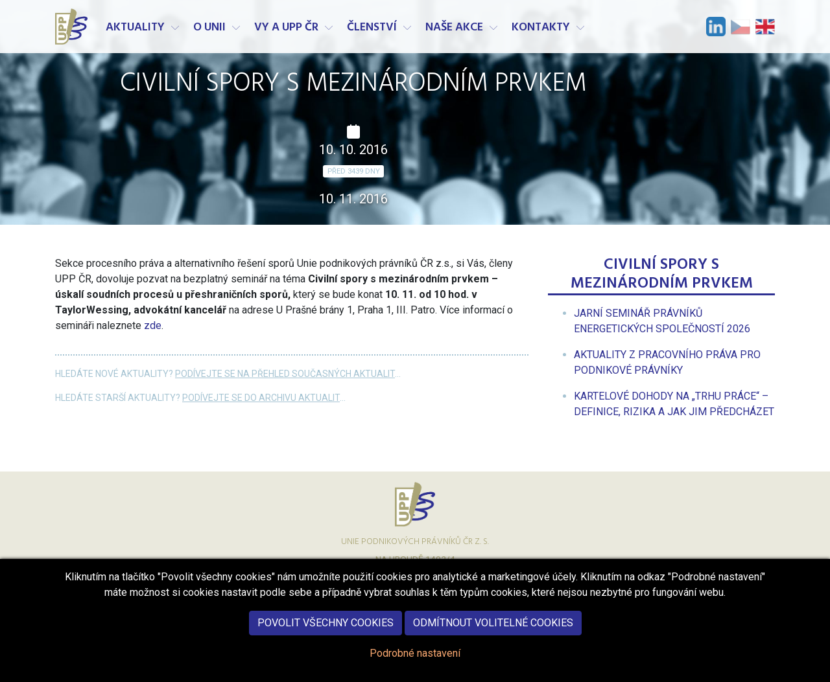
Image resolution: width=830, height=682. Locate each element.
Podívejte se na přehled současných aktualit (285, 374)
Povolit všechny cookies (325, 626)
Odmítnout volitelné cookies (493, 626)
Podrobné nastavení (415, 657)
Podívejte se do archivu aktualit (261, 397)
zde (152, 325)
